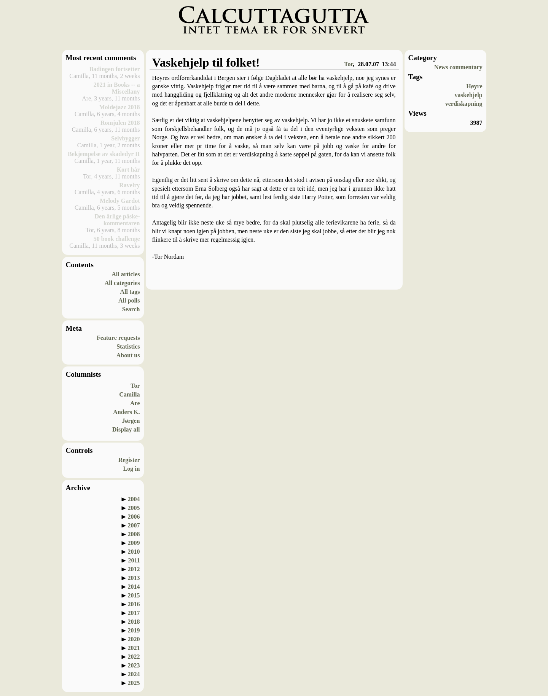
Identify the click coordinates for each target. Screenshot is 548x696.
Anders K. (126, 412)
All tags (130, 291)
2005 (134, 508)
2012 (134, 569)
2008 (134, 534)
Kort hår (128, 169)
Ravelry (129, 185)
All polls (129, 300)
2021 (134, 648)
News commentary (458, 67)
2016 (134, 604)
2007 (134, 525)
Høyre (474, 86)
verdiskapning (464, 103)
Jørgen (131, 420)
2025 (134, 683)
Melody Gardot (120, 200)
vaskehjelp (469, 95)
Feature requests (118, 337)
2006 (134, 516)
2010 (134, 551)
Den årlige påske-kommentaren (117, 219)
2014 (134, 586)
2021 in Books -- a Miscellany (117, 88)
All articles (126, 274)
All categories (122, 283)
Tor (135, 385)
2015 (134, 595)
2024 (134, 674)
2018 (134, 621)
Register (129, 460)
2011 (134, 560)
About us (128, 355)
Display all (126, 429)
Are (135, 403)
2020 (134, 639)
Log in (131, 468)
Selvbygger (125, 138)
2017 (134, 613)
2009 (134, 543)
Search (131, 309)
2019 (134, 630)
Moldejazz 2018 (119, 107)
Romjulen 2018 (120, 122)
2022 (134, 656)
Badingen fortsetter (114, 69)
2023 (134, 665)
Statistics (128, 346)
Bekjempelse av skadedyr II (104, 154)
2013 (134, 578)
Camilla (129, 394)
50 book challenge (117, 239)
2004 (134, 499)
